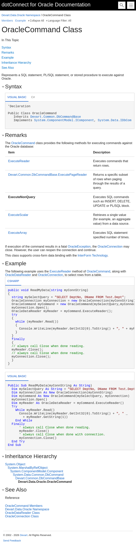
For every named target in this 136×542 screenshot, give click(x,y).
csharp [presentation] (13, 281)
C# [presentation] (33, 97)
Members (7, 20)
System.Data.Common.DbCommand (38, 474)
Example (20, 20)
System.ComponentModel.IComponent (64, 120)
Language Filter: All (59, 20)
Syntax (6, 47)
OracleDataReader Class (22, 512)
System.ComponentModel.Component (36, 471)
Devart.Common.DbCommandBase (55, 117)
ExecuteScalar (18, 215)
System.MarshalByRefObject (28, 467)
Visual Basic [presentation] (16, 97)
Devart (23, 535)
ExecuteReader (19, 161)
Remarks (8, 52)
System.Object (15, 464)
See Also (8, 67)
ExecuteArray (17, 232)
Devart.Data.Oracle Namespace (21, 15)
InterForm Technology (93, 255)
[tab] (16, 98)
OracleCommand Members (23, 505)
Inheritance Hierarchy (16, 62)
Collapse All (37, 20)
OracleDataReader (18, 275)
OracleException (79, 246)
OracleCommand (23, 143)
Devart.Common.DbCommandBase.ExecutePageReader (47, 174)
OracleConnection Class (22, 516)
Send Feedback (12, 540)
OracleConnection (110, 246)
